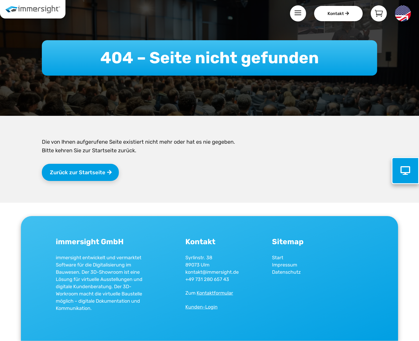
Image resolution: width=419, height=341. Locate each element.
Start (277, 258)
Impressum (284, 265)
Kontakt (336, 13)
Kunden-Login (201, 307)
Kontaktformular (215, 293)
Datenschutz (286, 272)
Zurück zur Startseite (77, 172)
